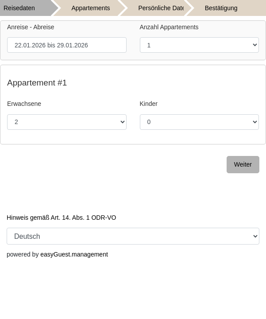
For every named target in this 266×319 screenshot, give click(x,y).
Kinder (149, 103)
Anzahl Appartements (169, 27)
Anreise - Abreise (30, 27)
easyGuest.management (74, 254)
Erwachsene (24, 103)
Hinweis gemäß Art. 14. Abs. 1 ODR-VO (61, 217)
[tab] (33, 8)
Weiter (243, 164)
